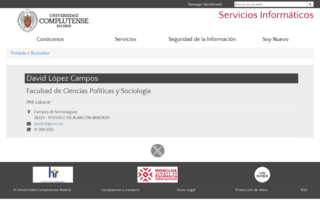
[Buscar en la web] (310, 4)
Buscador (40, 53)
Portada (18, 53)
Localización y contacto (121, 190)
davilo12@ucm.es (48, 124)
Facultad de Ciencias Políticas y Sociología (88, 91)
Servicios (125, 39)
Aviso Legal (186, 190)
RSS (304, 190)
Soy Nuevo (275, 39)
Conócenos (50, 39)
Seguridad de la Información (202, 39)
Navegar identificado (205, 4)
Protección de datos (251, 190)
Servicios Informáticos (266, 15)
